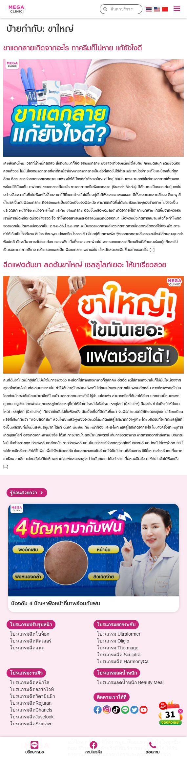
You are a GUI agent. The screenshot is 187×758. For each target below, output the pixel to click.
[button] (176, 8)
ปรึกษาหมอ (34, 752)
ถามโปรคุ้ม (93, 752)
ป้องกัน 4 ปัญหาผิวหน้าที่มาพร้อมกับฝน (55, 603)
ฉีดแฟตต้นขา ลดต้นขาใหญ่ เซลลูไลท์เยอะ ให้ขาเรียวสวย (84, 264)
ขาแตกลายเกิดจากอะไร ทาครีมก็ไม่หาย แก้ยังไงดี (72, 47)
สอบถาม (152, 752)
